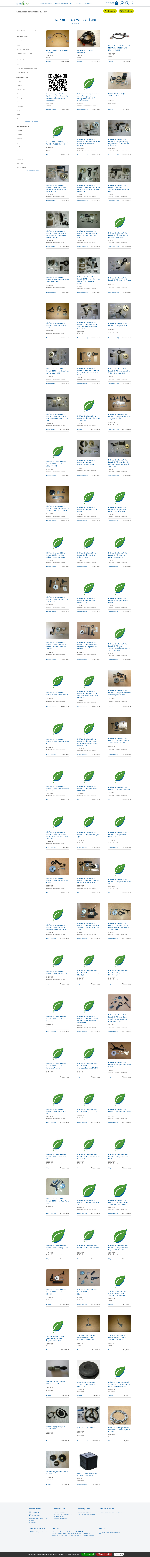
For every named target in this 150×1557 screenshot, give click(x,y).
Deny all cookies (104, 1554)
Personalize (119, 1554)
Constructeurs (22, 76)
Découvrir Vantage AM (84, 1512)
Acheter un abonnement (64, 3)
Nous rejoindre (84, 1509)
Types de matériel (22, 121)
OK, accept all (88, 1554)
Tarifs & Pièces (126, 11)
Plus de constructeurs (31, 116)
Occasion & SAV (59, 1509)
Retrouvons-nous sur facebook (109, 1532)
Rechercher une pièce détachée (63, 1514)
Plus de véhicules (33, 162)
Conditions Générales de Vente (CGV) (110, 1512)
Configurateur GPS (46, 3)
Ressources (89, 3)
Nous (34, 1513)
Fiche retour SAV (59, 1517)
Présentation (110, 11)
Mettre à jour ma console (61, 1519)
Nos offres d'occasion (60, 1512)
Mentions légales (107, 1509)
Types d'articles (22, 37)
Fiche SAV (78, 3)
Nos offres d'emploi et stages (86, 1514)
